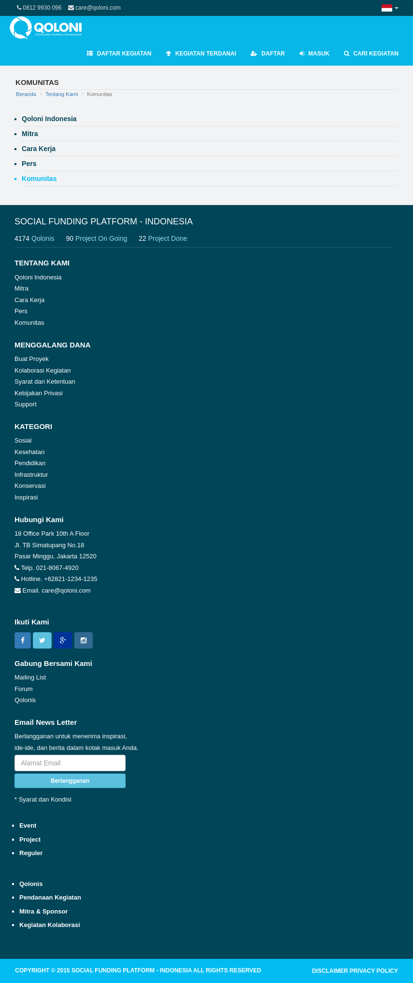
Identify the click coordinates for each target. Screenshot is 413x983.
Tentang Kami (61, 94)
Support (25, 404)
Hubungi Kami (39, 519)
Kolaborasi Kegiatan (42, 370)
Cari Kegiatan (371, 53)
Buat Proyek (31, 358)
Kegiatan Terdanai (201, 53)
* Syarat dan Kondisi (42, 799)
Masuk (314, 53)
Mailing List (30, 677)
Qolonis (25, 700)
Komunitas (29, 322)
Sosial (22, 440)
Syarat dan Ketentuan (44, 381)
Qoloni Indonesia (38, 277)
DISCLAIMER (330, 971)
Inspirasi (26, 497)
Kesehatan (29, 452)
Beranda (26, 94)
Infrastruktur (31, 474)
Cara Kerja (29, 300)
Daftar (268, 53)
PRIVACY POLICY (374, 971)
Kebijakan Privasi (38, 393)
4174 (39, 238)
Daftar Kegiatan (119, 53)
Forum (23, 688)
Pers (21, 311)
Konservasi (29, 485)
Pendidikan (29, 463)
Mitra (21, 288)
